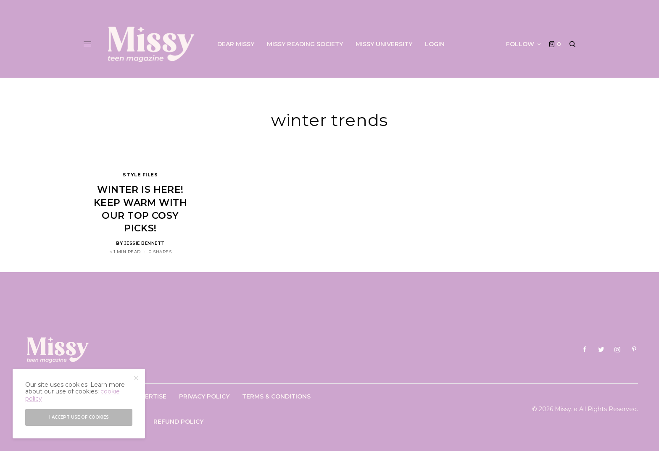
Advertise (149, 396)
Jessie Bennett (144, 243)
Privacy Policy (204, 396)
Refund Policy (178, 421)
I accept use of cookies (79, 417)
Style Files (140, 175)
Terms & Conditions (276, 396)
